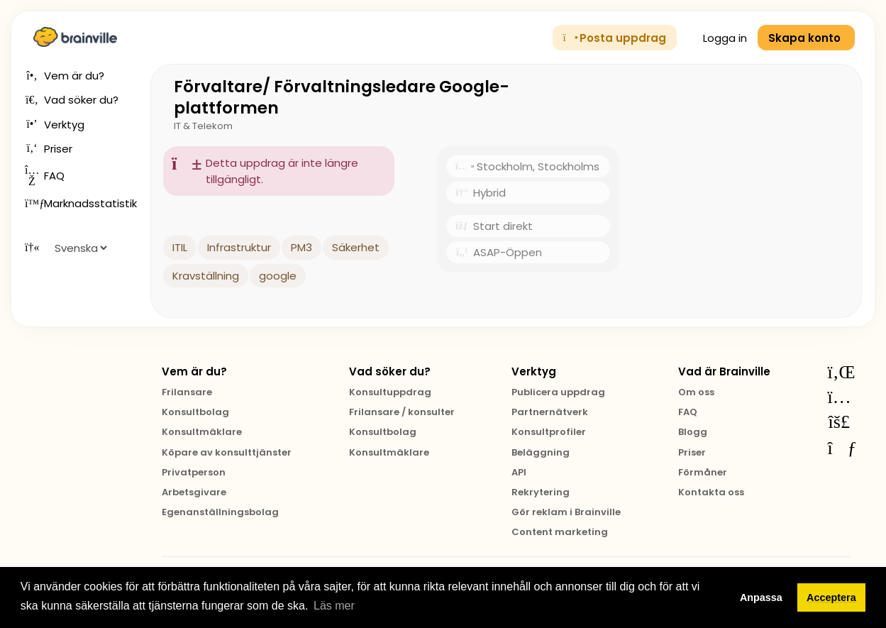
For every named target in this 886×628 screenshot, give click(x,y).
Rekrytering (540, 492)
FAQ (687, 412)
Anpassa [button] (761, 597)
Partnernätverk (549, 412)
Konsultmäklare (202, 432)
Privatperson (194, 472)
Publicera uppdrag (558, 392)
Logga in (717, 38)
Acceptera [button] (831, 597)
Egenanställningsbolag (220, 512)
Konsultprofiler (548, 432)
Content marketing (559, 532)
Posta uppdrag (615, 38)
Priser (692, 452)
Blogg (692, 432)
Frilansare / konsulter (402, 412)
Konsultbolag (195, 412)
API (518, 472)
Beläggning (540, 452)
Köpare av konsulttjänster (227, 452)
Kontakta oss (711, 492)
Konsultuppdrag (390, 392)
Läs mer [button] (334, 606)
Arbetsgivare (194, 492)
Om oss (696, 392)
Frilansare (187, 392)
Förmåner (702, 472)
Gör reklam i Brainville (566, 512)
